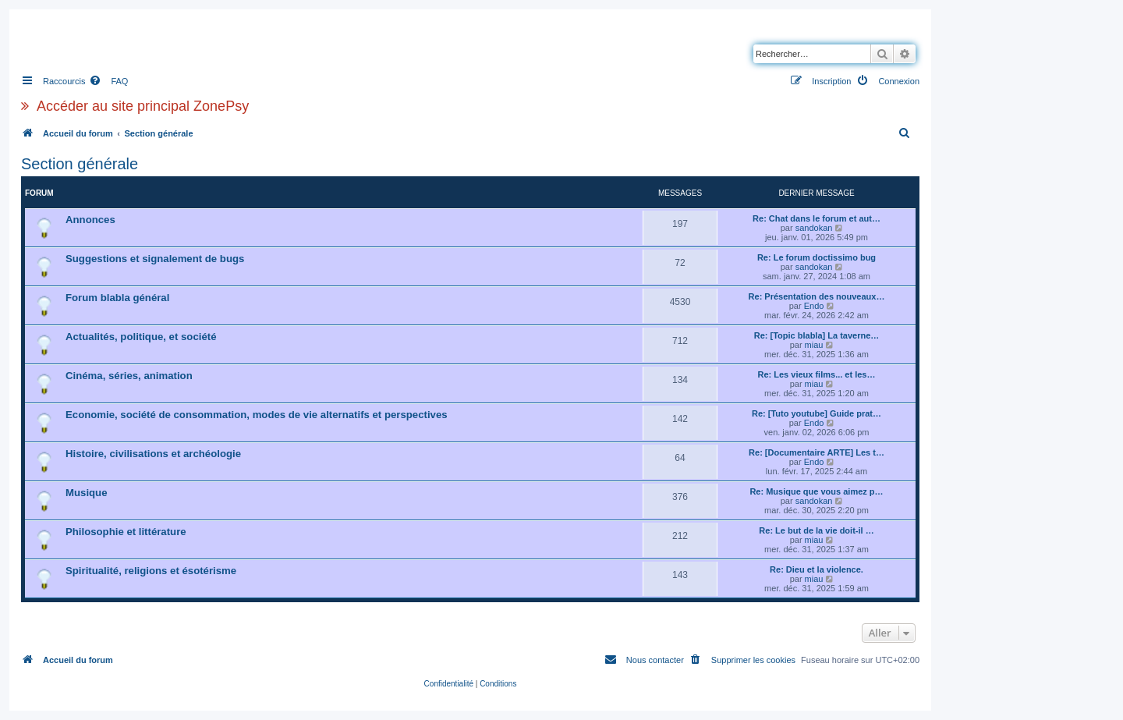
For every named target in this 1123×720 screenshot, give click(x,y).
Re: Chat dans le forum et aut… (816, 218)
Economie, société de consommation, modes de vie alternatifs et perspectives (257, 414)
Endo (814, 305)
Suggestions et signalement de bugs (155, 258)
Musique (86, 492)
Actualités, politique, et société (141, 336)
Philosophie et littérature (126, 531)
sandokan (814, 227)
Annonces (90, 219)
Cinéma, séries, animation (129, 375)
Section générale (79, 163)
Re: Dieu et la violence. (816, 569)
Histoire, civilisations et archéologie (153, 453)
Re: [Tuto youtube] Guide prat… (816, 413)
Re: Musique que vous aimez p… (816, 491)
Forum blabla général (117, 297)
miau (814, 344)
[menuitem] (108, 81)
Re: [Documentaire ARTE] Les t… (816, 452)
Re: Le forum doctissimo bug (816, 257)
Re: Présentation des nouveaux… (817, 296)
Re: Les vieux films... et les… (816, 374)
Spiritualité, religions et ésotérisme (151, 570)
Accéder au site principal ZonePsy (143, 106)
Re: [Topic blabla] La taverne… (817, 335)
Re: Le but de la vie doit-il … (816, 530)
